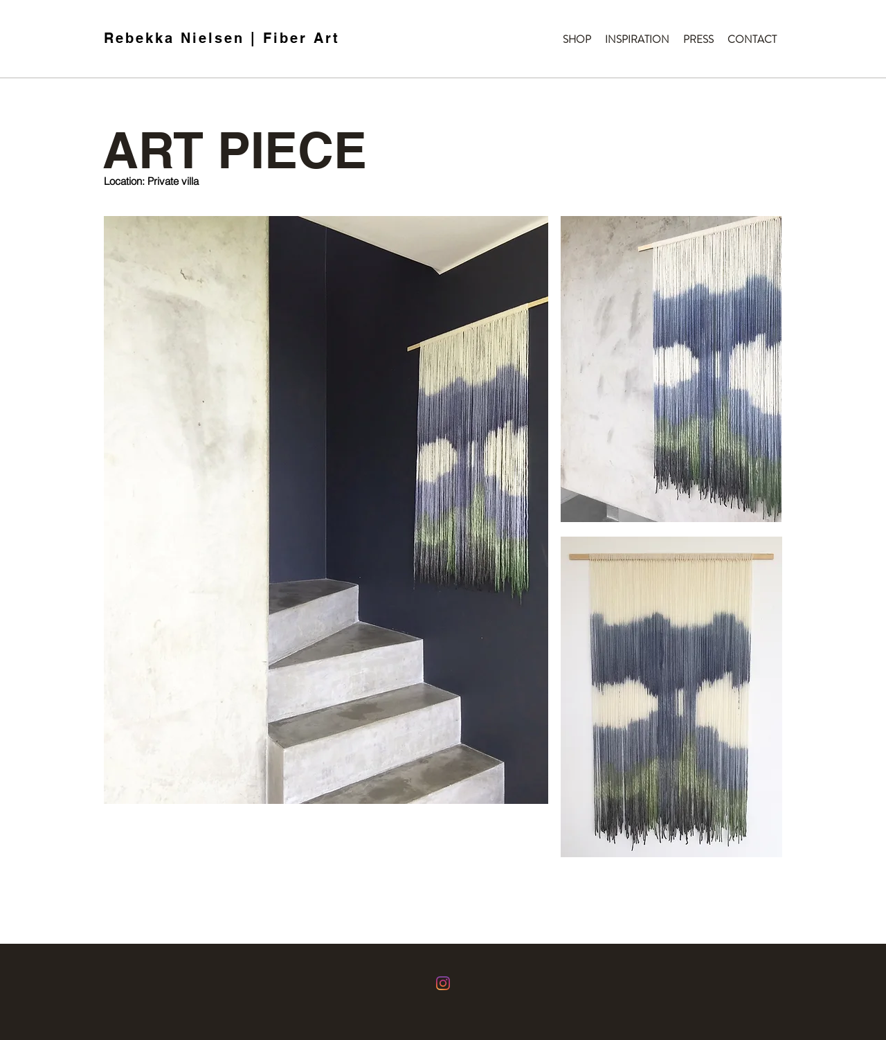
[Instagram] (443, 983)
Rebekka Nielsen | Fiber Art (222, 38)
